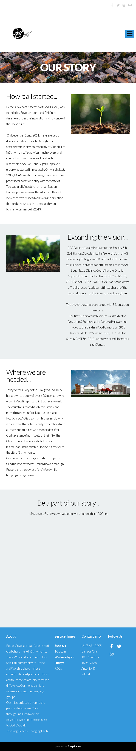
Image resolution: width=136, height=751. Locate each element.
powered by (68, 746)
